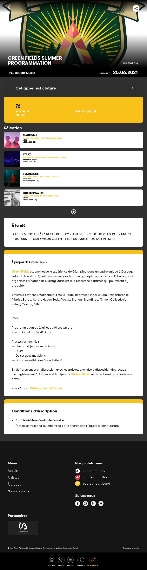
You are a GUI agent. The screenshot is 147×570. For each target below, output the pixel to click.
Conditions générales (131, 548)
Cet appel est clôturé (36, 88)
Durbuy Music (80, 374)
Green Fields (20, 271)
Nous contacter (19, 491)
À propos (14, 484)
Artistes (13, 477)
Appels (13, 470)
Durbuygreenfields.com (46, 388)
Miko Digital (73, 548)
